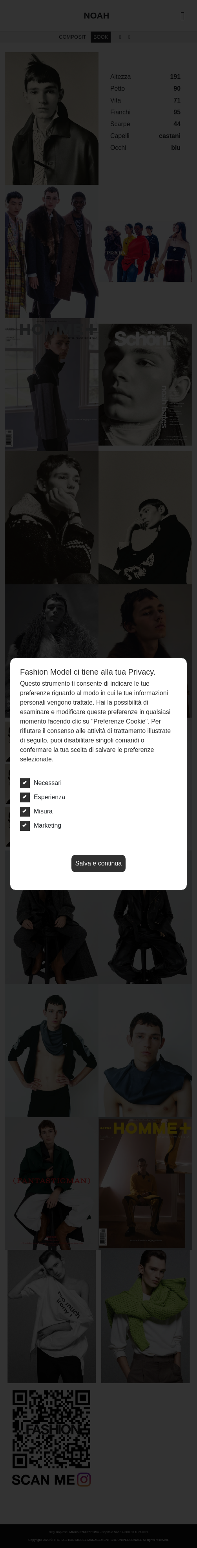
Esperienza (42, 797)
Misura (36, 811)
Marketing (40, 825)
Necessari (41, 783)
